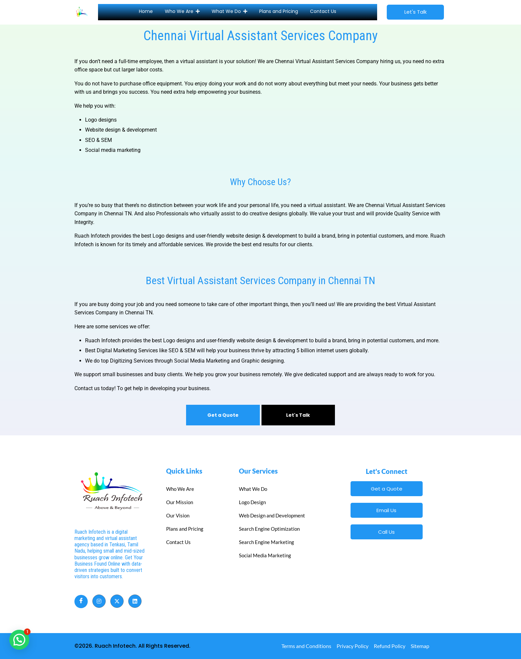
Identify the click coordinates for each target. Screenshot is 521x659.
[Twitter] (117, 601)
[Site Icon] (82, 11)
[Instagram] (99, 601)
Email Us (386, 510)
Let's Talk (298, 415)
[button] (19, 640)
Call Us (386, 531)
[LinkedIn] (135, 601)
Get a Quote (223, 415)
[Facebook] (81, 601)
